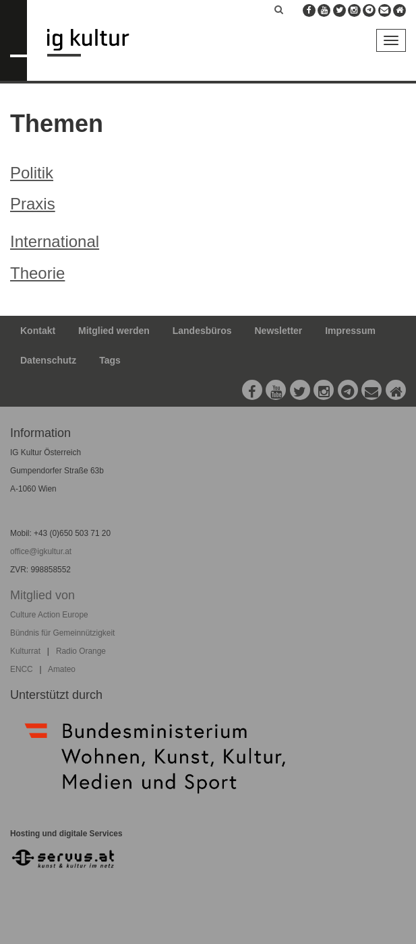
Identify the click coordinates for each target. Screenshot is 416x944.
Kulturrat (25, 651)
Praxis (32, 204)
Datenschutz (48, 360)
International (54, 241)
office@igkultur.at (40, 551)
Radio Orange (81, 651)
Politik (31, 173)
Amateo (62, 669)
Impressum (350, 330)
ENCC (21, 669)
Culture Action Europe (49, 614)
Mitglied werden (114, 330)
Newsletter (279, 330)
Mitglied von (42, 595)
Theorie (37, 273)
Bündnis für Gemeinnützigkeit (62, 633)
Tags (110, 360)
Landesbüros (202, 330)
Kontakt (37, 330)
